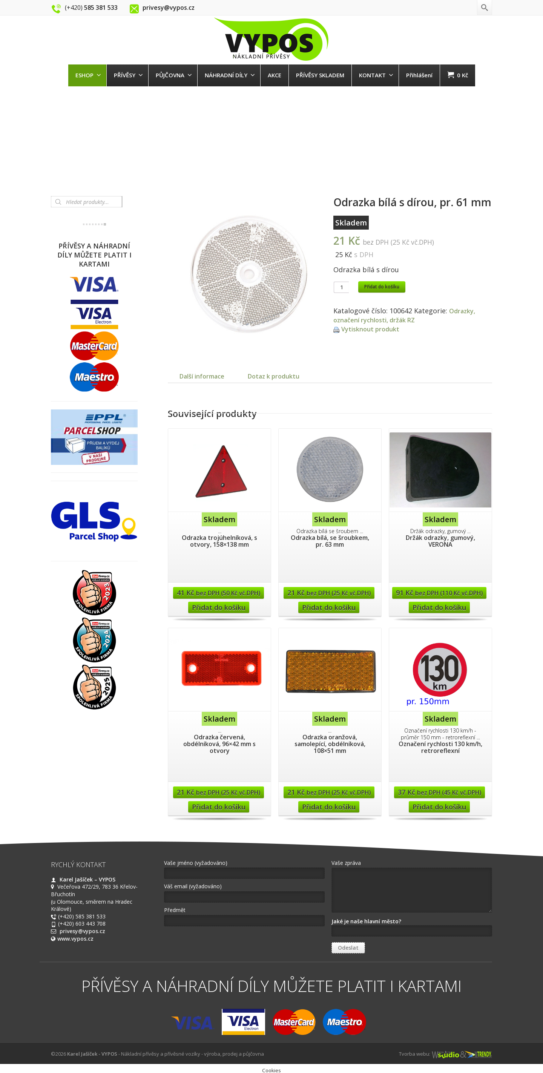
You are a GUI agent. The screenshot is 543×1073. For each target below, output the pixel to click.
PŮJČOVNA (174, 75)
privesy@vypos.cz (82, 938)
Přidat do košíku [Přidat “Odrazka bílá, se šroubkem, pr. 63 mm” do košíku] (329, 614)
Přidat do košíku (381, 287)
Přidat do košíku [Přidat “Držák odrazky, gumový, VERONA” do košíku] (439, 614)
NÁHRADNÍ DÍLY (230, 75)
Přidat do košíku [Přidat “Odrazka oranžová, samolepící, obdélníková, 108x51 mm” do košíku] (329, 814)
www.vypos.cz (75, 946)
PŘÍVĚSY (128, 75)
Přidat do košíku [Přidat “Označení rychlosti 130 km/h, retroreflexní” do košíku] (439, 814)
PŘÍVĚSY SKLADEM (320, 75)
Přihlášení (419, 75)
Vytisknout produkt (373, 328)
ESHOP (88, 75)
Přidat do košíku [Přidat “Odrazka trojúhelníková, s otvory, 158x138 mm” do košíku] (218, 614)
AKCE (274, 75)
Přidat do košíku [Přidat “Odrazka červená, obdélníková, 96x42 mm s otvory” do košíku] (218, 814)
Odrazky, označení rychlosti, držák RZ (405, 315)
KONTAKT (376, 75)
